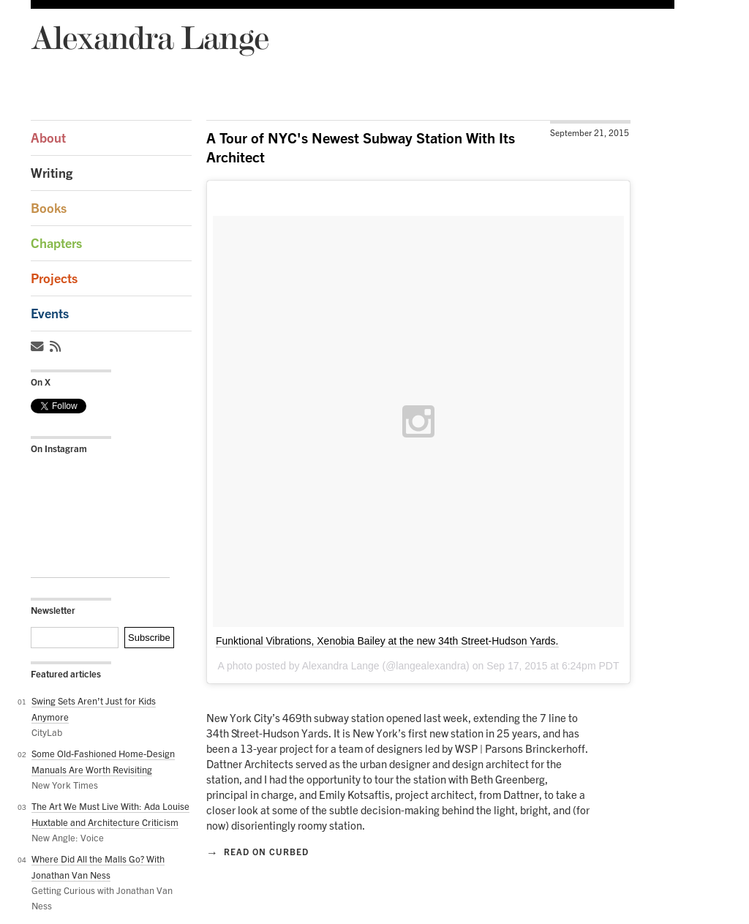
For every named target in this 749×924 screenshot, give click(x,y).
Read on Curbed (257, 851)
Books (49, 208)
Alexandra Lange (149, 37)
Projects (54, 278)
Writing (51, 173)
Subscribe (149, 637)
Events (50, 313)
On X (40, 382)
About (48, 138)
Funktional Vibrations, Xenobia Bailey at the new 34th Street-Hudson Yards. (387, 641)
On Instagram (59, 448)
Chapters (56, 243)
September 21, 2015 (589, 132)
